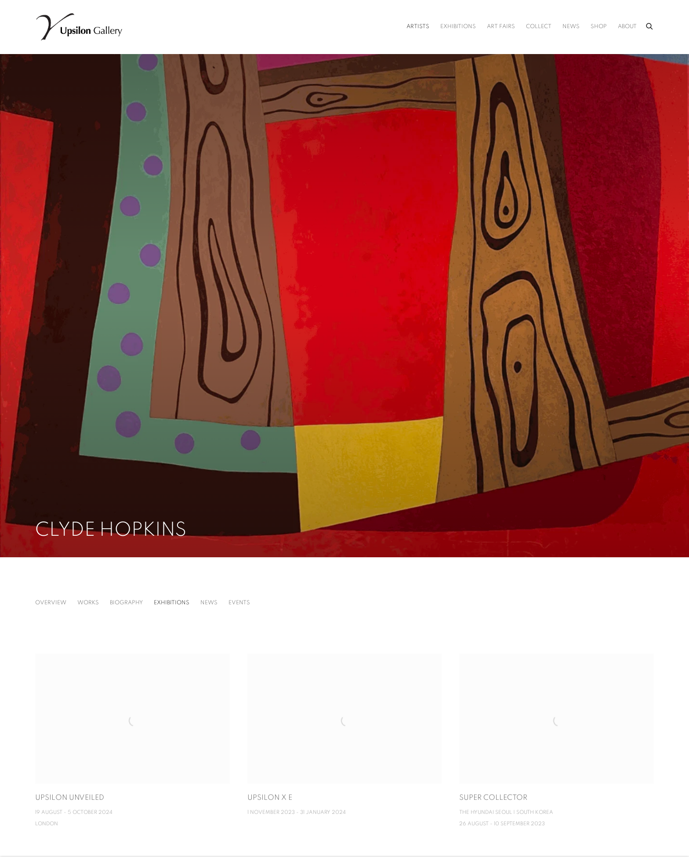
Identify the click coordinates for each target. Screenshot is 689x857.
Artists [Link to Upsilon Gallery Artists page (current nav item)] (417, 26)
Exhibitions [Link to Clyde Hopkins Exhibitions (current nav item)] (171, 603)
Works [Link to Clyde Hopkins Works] (88, 603)
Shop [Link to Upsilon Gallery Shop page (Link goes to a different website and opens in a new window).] (599, 26)
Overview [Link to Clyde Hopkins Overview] (50, 603)
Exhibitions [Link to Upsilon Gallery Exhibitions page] (458, 26)
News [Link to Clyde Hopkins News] (209, 603)
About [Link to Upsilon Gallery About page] (627, 26)
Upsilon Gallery (79, 26)
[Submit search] (650, 25)
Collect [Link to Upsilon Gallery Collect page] (538, 26)
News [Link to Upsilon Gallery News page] (571, 26)
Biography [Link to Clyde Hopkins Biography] (126, 603)
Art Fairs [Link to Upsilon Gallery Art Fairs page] (501, 26)
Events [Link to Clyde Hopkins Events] (239, 603)
